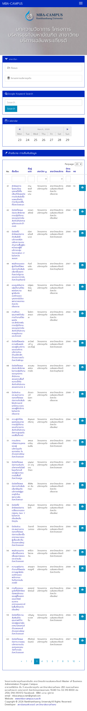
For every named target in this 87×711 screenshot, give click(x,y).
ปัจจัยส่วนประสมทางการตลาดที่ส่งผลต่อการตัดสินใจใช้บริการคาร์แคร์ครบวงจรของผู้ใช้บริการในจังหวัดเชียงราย (18, 403)
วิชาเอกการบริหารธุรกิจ (19, 78)
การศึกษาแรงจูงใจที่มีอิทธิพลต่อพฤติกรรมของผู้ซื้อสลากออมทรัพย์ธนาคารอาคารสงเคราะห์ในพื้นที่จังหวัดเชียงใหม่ (18, 599)
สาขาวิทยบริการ (56, 171)
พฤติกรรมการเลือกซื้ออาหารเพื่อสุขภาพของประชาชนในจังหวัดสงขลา (18, 556)
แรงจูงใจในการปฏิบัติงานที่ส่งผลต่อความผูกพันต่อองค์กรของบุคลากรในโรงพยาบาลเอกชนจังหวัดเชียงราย (18, 296)
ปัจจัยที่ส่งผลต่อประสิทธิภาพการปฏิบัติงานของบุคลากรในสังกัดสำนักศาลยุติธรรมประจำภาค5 (18, 218)
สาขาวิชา (42, 171)
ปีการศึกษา (68, 170)
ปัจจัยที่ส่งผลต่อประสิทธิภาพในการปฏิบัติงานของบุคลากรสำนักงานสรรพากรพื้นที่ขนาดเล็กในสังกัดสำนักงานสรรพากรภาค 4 (18, 376)
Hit (74, 171)
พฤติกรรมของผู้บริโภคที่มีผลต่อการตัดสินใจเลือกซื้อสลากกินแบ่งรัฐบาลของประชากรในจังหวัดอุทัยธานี (18, 271)
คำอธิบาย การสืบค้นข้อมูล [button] (20, 153)
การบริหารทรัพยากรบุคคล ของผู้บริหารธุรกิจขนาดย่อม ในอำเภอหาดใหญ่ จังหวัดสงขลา (18, 448)
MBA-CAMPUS (12, 3)
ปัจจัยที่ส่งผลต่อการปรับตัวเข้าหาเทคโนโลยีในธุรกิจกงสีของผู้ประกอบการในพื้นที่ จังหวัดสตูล (18, 470)
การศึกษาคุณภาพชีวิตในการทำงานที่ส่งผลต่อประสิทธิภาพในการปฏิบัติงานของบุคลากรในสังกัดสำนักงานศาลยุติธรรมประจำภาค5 (18, 324)
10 (74, 661)
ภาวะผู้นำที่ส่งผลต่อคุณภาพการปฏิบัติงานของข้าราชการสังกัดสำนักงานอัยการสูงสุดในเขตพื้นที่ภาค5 (18, 427)
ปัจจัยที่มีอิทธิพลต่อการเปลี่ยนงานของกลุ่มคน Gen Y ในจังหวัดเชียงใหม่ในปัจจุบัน (18, 513)
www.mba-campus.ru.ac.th (28, 698)
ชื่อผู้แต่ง (30, 170)
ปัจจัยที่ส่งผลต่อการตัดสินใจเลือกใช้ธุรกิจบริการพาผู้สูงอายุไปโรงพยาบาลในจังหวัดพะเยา (18, 491)
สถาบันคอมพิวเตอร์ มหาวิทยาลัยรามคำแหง (36, 704)
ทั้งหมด (12, 68)
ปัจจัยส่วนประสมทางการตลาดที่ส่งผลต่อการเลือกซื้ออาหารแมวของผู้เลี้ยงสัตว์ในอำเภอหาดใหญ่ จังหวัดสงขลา (18, 536)
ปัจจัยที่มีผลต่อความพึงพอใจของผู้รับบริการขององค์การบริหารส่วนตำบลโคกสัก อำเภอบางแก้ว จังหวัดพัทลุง (18, 351)
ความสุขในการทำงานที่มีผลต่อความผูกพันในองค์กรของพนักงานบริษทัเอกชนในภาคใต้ (18, 574)
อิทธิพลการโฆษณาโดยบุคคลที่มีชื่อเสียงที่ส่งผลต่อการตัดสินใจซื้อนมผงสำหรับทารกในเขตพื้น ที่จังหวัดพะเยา (18, 195)
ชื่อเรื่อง (15, 171)
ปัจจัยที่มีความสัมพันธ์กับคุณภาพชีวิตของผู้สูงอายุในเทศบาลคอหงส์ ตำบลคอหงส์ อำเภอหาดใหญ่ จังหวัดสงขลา (18, 624)
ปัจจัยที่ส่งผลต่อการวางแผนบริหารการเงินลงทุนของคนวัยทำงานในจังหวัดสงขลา (18, 646)
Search (11, 108)
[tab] (43, 153)
